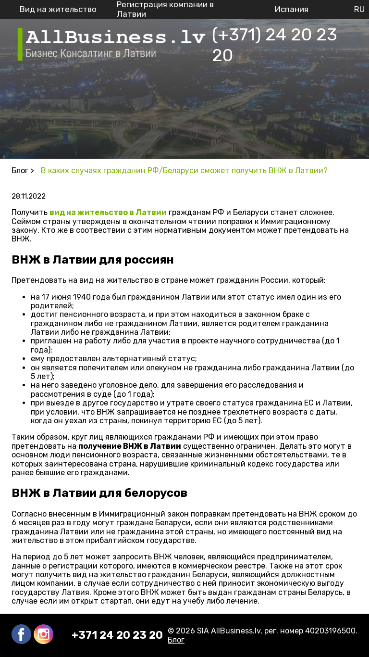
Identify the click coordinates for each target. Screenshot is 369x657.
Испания (291, 9)
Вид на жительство (58, 9)
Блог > (23, 170)
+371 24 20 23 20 (117, 635)
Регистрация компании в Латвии (165, 9)
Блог (176, 639)
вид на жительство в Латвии (108, 212)
